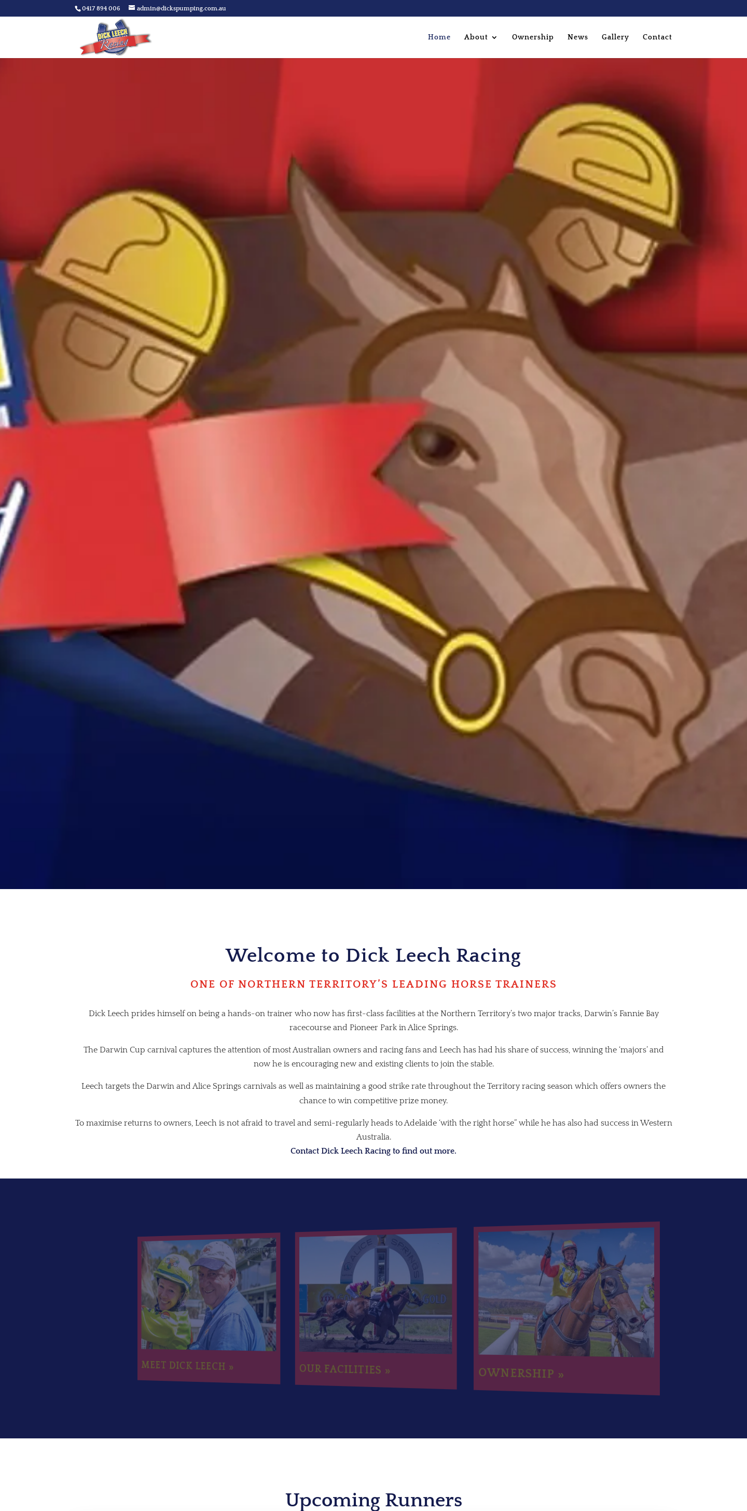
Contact (657, 37)
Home (439, 37)
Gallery (615, 37)
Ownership (533, 37)
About (476, 37)
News (578, 37)
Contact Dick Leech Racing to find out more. (373, 1151)
